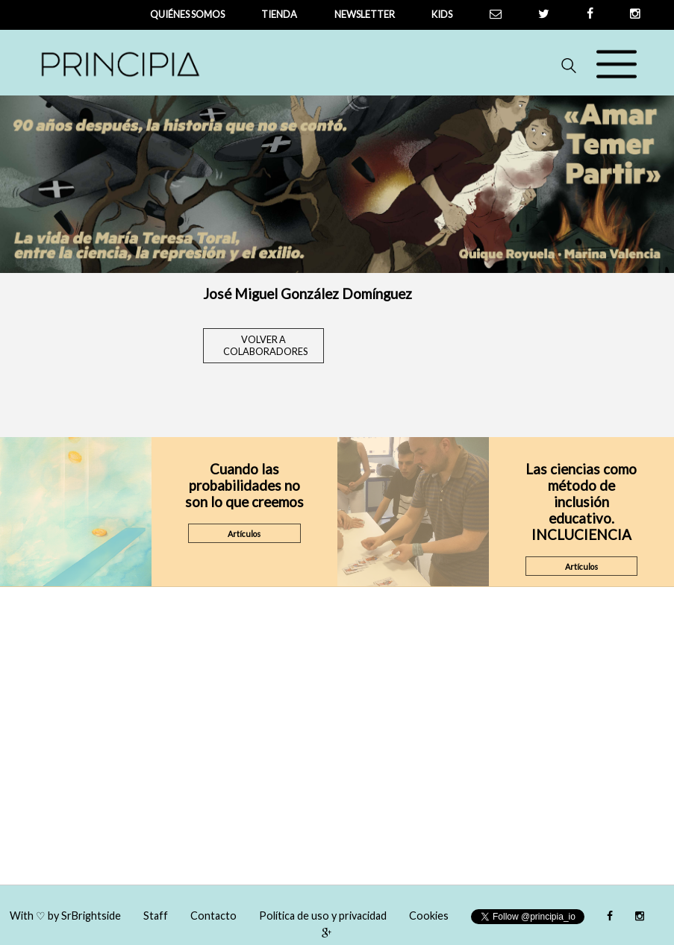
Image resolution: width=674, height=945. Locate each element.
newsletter (364, 14)
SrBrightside (91, 915)
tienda (279, 14)
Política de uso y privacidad (323, 915)
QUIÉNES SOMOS (187, 14)
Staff (155, 915)
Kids (441, 14)
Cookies (429, 915)
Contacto (213, 915)
